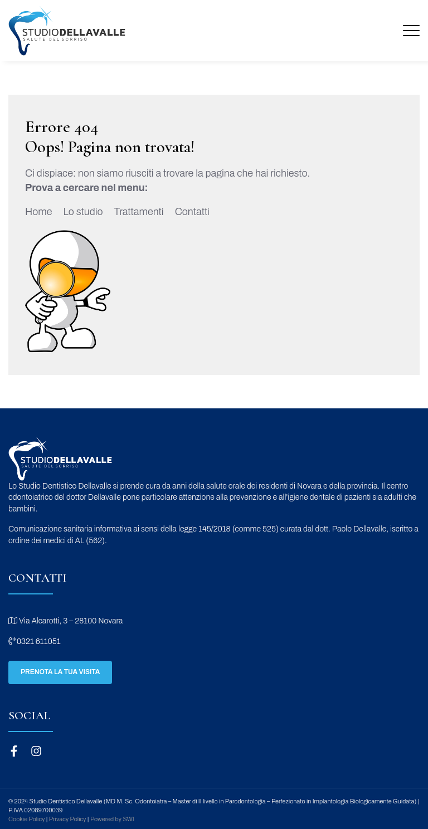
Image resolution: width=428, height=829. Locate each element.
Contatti (192, 211)
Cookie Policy (26, 819)
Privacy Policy (67, 819)
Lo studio (83, 211)
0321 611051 (34, 641)
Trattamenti (139, 211)
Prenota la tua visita (60, 672)
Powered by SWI (112, 819)
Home (38, 211)
